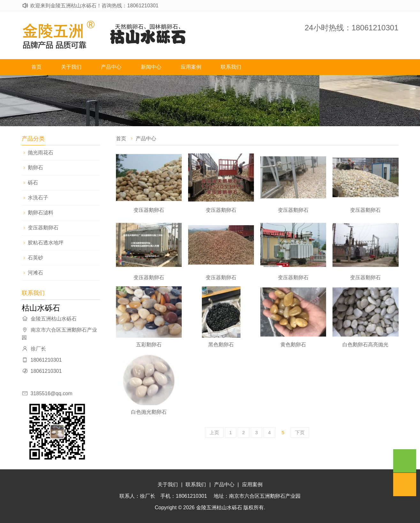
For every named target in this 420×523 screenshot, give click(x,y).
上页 (214, 432)
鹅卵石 (35, 167)
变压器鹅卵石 (43, 227)
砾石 (33, 182)
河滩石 (35, 272)
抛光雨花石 (40, 152)
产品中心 (111, 67)
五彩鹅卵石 (149, 344)
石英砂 (35, 257)
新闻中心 (151, 67)
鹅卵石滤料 (40, 212)
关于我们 (71, 67)
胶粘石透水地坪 (46, 242)
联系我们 (231, 67)
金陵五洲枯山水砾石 (219, 507)
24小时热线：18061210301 (352, 27)
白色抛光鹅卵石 (149, 412)
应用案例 (191, 67)
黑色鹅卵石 (221, 344)
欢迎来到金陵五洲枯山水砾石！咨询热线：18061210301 (94, 5)
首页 (36, 67)
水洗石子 (38, 197)
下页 (300, 432)
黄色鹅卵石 (293, 344)
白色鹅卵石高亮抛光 (365, 344)
